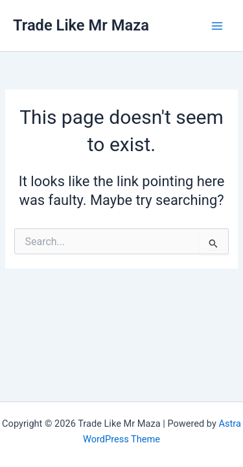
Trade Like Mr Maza (81, 25)
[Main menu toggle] (217, 25)
